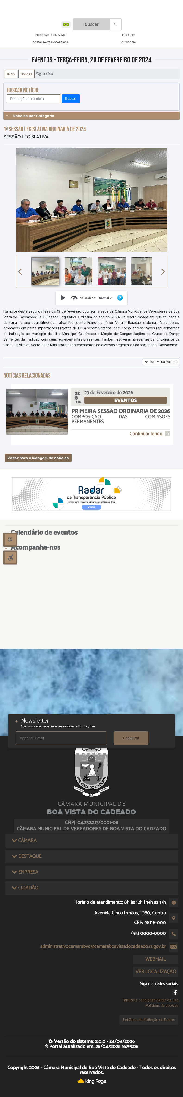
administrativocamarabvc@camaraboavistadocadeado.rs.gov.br (103, 946)
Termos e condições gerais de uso (150, 1000)
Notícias (26, 74)
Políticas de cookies (161, 1005)
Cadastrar (131, 738)
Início (11, 74)
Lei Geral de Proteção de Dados (149, 1020)
